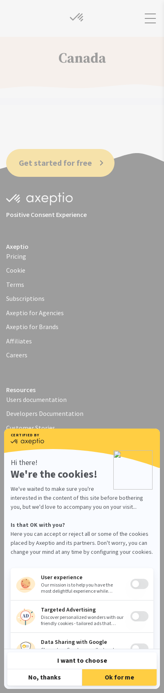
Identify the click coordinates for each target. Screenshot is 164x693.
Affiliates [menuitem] (19, 341)
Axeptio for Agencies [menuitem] (35, 313)
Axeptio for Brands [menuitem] (32, 327)
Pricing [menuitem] (16, 256)
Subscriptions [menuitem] (25, 298)
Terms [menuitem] (15, 284)
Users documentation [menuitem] (36, 399)
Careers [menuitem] (16, 355)
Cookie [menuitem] (15, 270)
